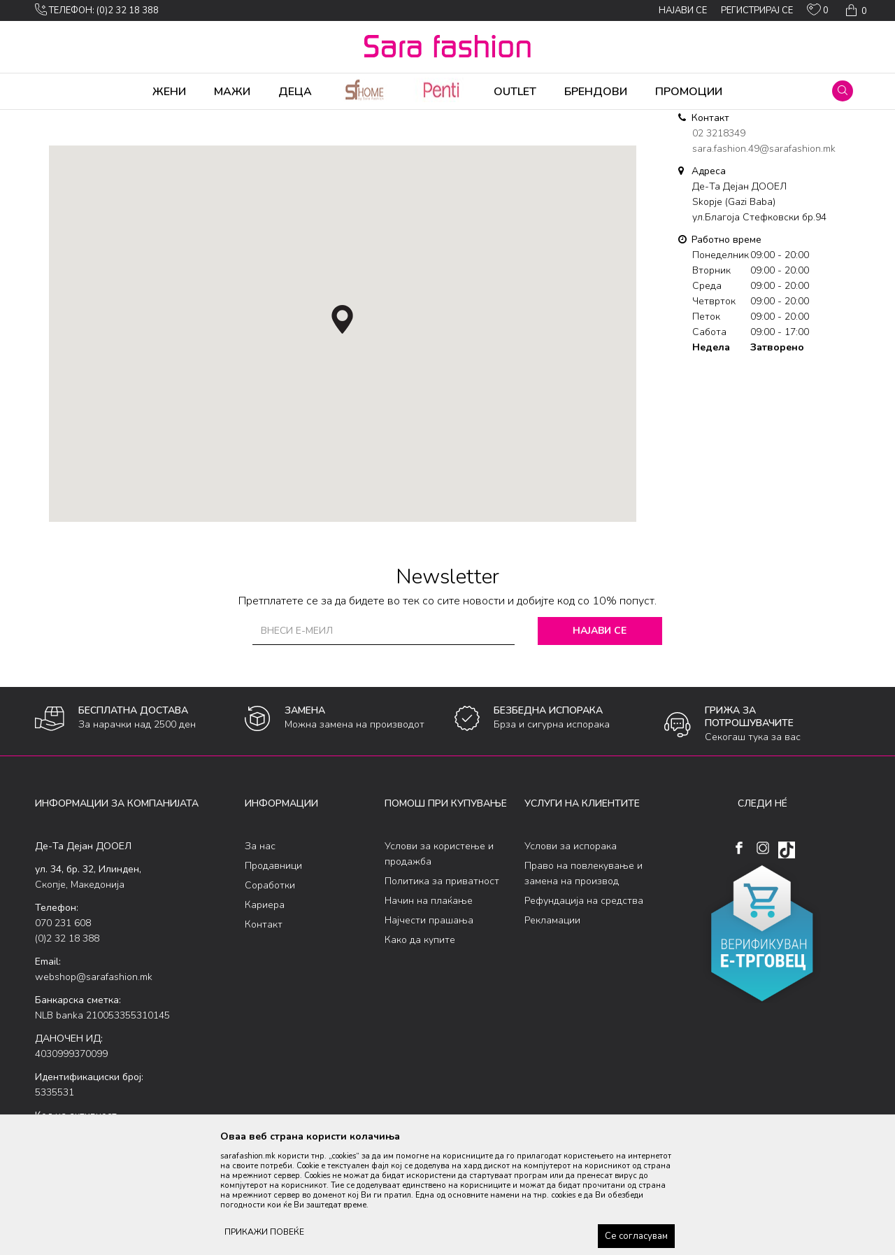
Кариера (265, 1014)
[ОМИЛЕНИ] (818, 12)
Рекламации (552, 1030)
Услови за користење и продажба (439, 963)
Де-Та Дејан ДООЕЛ (189, 119)
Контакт (263, 1034)
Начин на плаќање (429, 1010)
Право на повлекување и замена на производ (583, 983)
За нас (260, 956)
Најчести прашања (429, 1030)
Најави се (601, 740)
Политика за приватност (442, 991)
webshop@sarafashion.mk (93, 1086)
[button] (842, 90)
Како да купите (420, 1049)
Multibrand (117, 119)
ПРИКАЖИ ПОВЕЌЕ (264, 1232)
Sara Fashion (61, 119)
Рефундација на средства (583, 1010)
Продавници (273, 975)
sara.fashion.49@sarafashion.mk (764, 258)
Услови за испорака (570, 956)
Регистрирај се (757, 10)
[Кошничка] (855, 10)
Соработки (270, 995)
